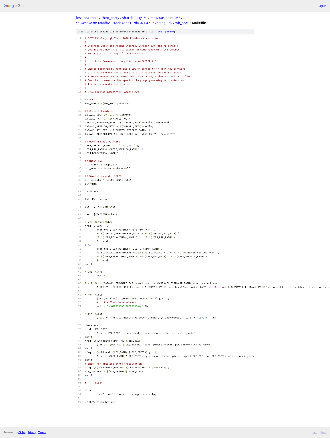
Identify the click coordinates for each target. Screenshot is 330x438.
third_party (110, 17)
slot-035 (174, 17)
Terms (42, 432)
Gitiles (21, 432)
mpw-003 (157, 17)
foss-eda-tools (87, 17)
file (150, 31)
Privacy (32, 432)
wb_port (182, 23)
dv (170, 23)
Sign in (322, 5)
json (323, 432)
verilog (160, 23)
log (160, 31)
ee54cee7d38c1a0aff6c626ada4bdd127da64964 (112, 23)
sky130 (142, 17)
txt (315, 432)
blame (170, 31)
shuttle (128, 17)
